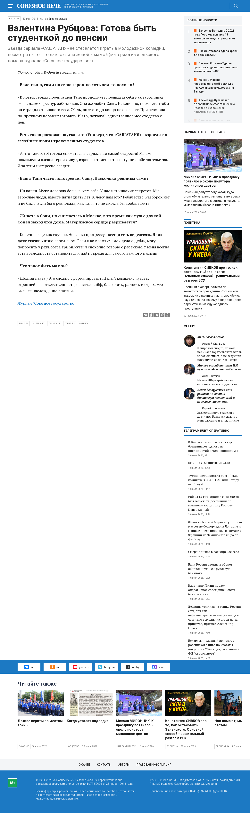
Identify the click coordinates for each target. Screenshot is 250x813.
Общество (73, 746)
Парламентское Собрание (205, 132)
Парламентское (126, 746)
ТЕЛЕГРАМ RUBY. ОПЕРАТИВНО (206, 430)
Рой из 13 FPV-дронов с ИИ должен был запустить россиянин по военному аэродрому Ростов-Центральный (214, 503)
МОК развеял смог (210, 337)
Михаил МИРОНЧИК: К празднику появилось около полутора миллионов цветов (211, 181)
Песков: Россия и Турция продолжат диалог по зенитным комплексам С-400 (216, 67)
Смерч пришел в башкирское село (213, 552)
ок (54, 667)
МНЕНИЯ (190, 326)
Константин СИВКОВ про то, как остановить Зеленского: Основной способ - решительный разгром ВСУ (212, 273)
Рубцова (23, 323)
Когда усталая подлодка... (89, 721)
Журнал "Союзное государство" (47, 303)
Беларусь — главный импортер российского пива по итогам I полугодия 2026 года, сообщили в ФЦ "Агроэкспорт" (213, 647)
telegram (106, 667)
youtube (81, 667)
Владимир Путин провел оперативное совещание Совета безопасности (212, 589)
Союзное (24, 746)
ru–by (132, 667)
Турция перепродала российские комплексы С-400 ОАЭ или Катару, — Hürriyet (214, 479)
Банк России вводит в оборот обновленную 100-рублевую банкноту (210, 568)
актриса (83, 323)
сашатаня (54, 323)
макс (158, 667)
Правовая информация (154, 764)
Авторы (123, 764)
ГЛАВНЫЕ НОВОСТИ (202, 20)
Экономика (222, 746)
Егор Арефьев (58, 18)
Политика (192, 222)
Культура (14, 19)
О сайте (84, 764)
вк (29, 667)
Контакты (104, 764)
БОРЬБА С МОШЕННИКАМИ (209, 463)
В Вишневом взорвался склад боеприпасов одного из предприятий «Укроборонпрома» (213, 446)
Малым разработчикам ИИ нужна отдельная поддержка (219, 367)
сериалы (70, 323)
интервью (38, 323)
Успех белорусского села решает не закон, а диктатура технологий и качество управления (216, 395)
